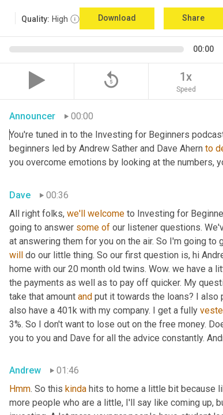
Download (117, 17)
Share (193, 17)
